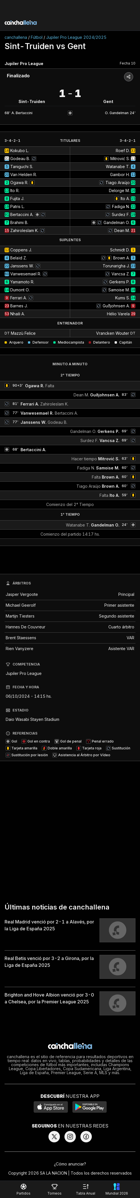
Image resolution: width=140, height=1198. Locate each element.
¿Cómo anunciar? (70, 1163)
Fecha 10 (127, 63)
